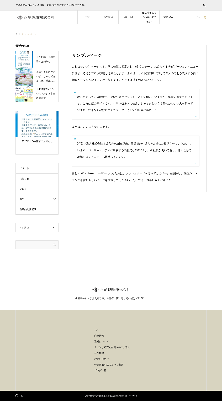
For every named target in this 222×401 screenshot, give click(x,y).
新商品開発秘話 (27, 209)
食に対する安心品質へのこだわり (149, 17)
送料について (101, 341)
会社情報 (129, 17)
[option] (37, 128)
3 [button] (40, 134)
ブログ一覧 (100, 370)
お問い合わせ (169, 17)
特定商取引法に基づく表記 (108, 364)
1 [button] (34, 134)
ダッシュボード (135, 173)
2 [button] (37, 134)
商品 (21, 199)
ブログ (23, 188)
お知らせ (24, 178)
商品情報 (108, 17)
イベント (24, 168)
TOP (87, 17)
